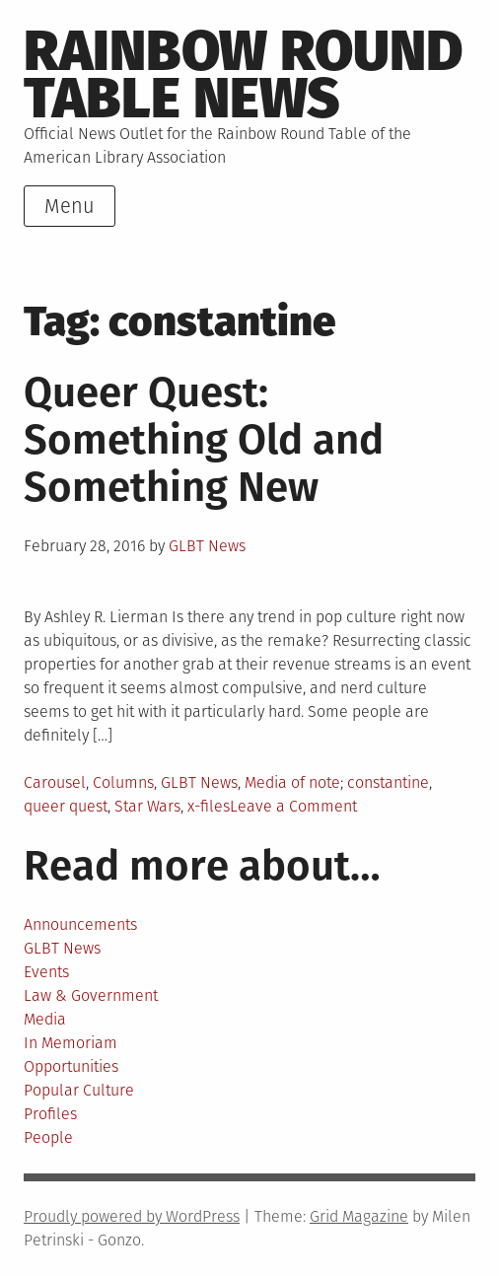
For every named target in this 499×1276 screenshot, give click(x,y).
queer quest (65, 806)
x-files (208, 806)
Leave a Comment (293, 806)
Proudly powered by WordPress (132, 1216)
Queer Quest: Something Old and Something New (204, 440)
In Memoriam (70, 1042)
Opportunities (71, 1066)
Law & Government (91, 995)
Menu (69, 206)
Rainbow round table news (243, 75)
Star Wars (147, 806)
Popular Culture (79, 1090)
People (48, 1137)
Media (45, 1019)
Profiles (50, 1113)
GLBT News (207, 545)
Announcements (80, 924)
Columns (123, 782)
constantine (388, 782)
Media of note (292, 782)
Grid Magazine (359, 1216)
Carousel (55, 782)
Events (46, 971)
